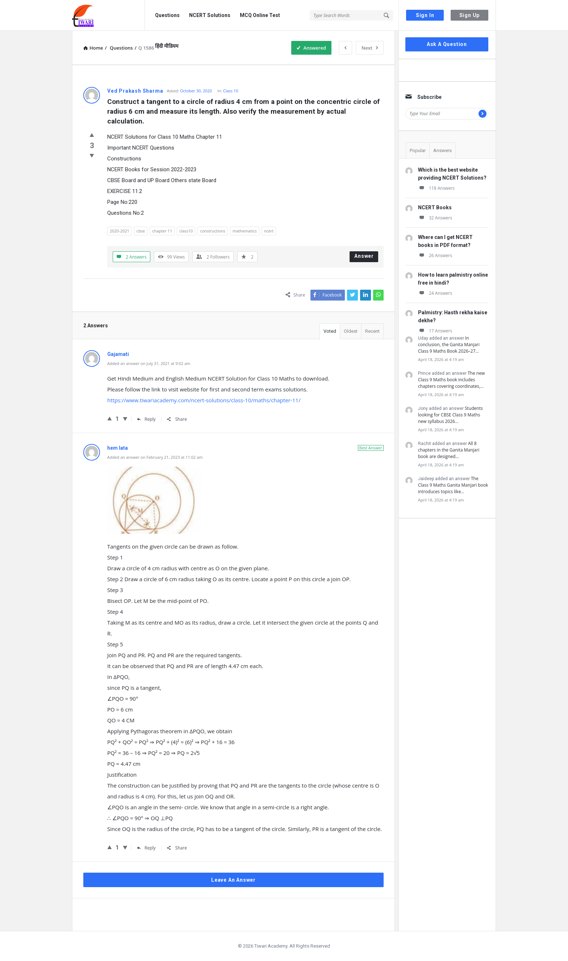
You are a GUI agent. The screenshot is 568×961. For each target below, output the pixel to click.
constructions (212, 231)
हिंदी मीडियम (166, 46)
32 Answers (435, 218)
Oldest (351, 331)
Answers (442, 150)
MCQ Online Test (260, 15)
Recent (372, 331)
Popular (418, 150)
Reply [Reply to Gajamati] (146, 419)
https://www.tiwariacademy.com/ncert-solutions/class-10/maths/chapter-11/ (203, 400)
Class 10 (230, 90)
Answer (364, 256)
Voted (329, 331)
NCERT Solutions (209, 15)
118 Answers (436, 188)
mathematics (245, 231)
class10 (186, 231)
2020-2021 (119, 231)
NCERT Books (435, 207)
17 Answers (435, 331)
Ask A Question (447, 44)
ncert (269, 231)
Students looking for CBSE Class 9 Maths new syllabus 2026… (450, 414)
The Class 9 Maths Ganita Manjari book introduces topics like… (453, 485)
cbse (141, 231)
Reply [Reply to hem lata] (146, 848)
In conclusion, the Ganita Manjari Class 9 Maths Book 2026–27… (449, 344)
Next (370, 48)
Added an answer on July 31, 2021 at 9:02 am (148, 363)
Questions (167, 15)
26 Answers (435, 255)
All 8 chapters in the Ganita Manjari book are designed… (448, 449)
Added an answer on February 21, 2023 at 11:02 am (154, 457)
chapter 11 (162, 231)
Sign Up (469, 15)
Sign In (425, 15)
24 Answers (435, 293)
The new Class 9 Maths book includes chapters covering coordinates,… (451, 379)
